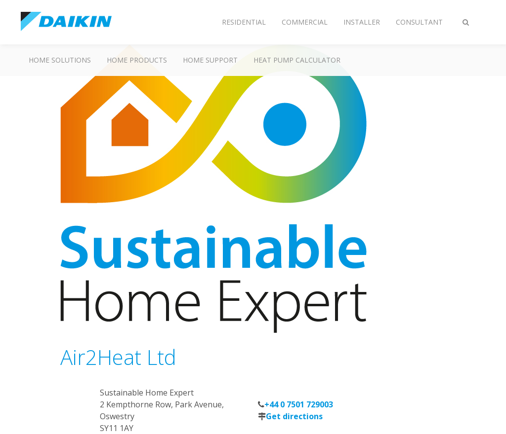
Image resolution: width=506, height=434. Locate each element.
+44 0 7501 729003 (298, 404)
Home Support (210, 60)
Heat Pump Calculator (296, 60)
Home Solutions (60, 60)
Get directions (294, 416)
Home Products (137, 60)
